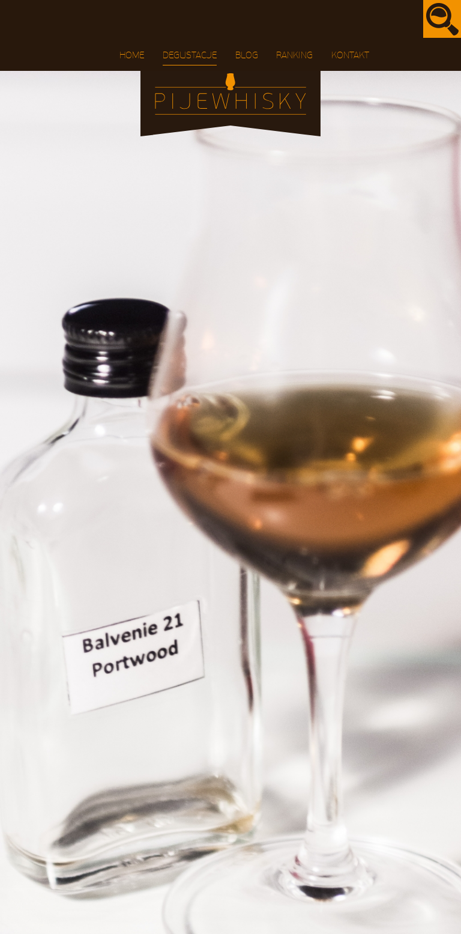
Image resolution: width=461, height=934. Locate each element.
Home (131, 55)
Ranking (294, 55)
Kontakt (350, 55)
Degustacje (190, 55)
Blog (246, 55)
